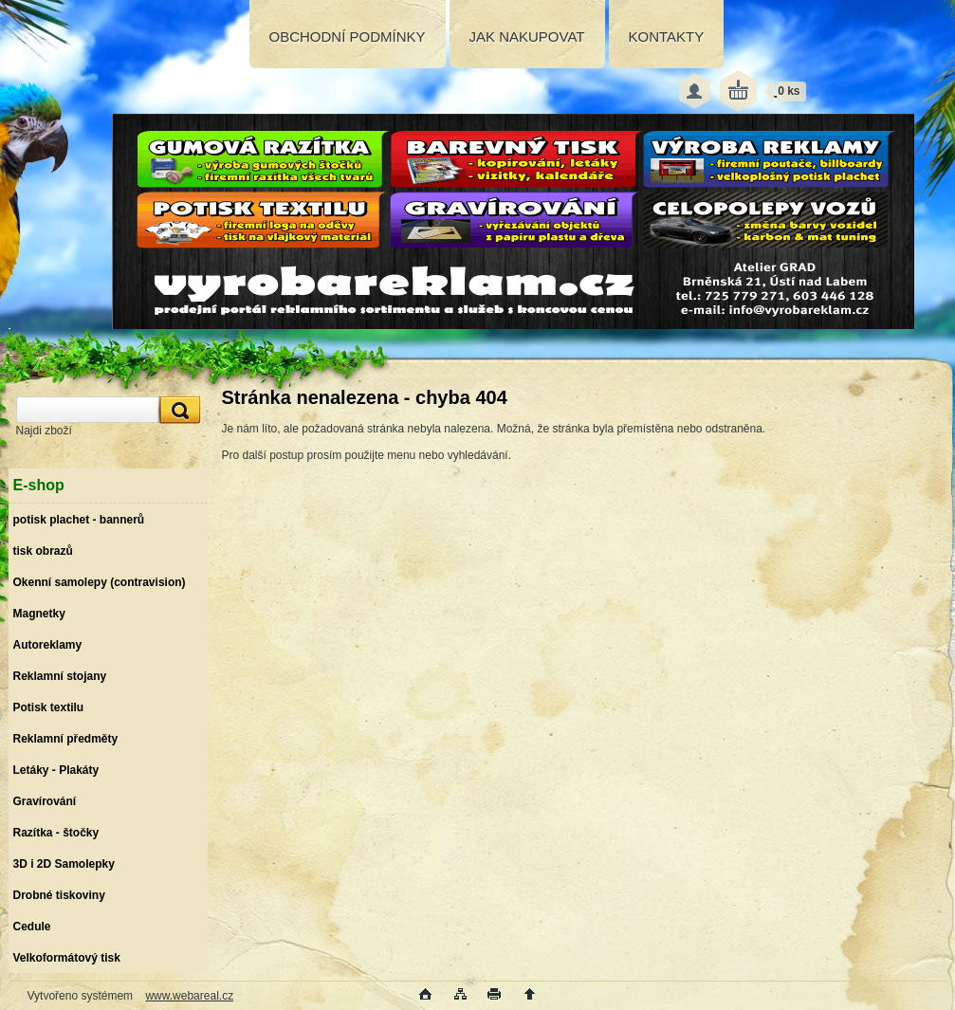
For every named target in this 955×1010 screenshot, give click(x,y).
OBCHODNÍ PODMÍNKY (347, 36)
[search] (177, 410)
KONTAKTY (667, 36)
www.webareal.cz (189, 995)
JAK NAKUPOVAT (527, 36)
